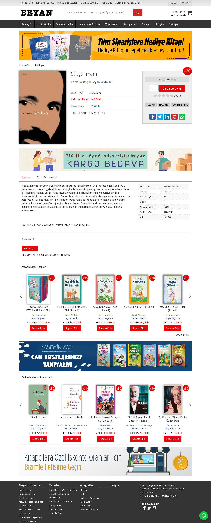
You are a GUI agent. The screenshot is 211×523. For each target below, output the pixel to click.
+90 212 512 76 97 (151, 495)
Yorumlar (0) (28, 239)
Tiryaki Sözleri (38, 417)
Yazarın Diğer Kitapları (34, 267)
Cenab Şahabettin (38, 425)
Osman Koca (172, 425)
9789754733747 (64, 224)
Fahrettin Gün (105, 425)
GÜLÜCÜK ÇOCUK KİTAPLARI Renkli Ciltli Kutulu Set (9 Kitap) (38, 310)
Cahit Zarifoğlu (45, 224)
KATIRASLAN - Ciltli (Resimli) (139, 306)
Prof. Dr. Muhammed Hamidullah (72, 425)
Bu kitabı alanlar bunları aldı (37, 377)
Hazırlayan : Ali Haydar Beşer (139, 425)
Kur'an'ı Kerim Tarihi (72, 417)
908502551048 (169, 495)
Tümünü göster (181, 334)
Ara (138, 13)
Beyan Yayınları (82, 224)
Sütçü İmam (29, 224)
